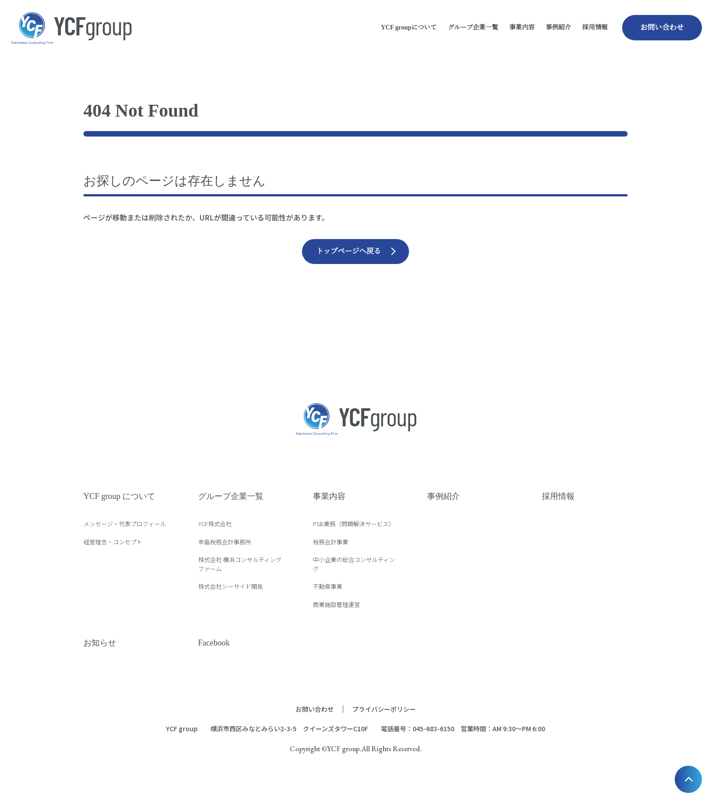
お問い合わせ (662, 27)
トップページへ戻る (348, 251)
